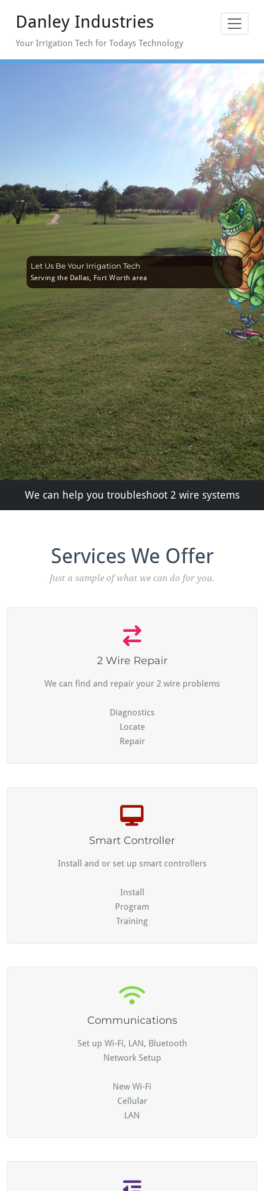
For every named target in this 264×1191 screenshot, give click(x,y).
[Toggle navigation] (234, 24)
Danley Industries (85, 22)
